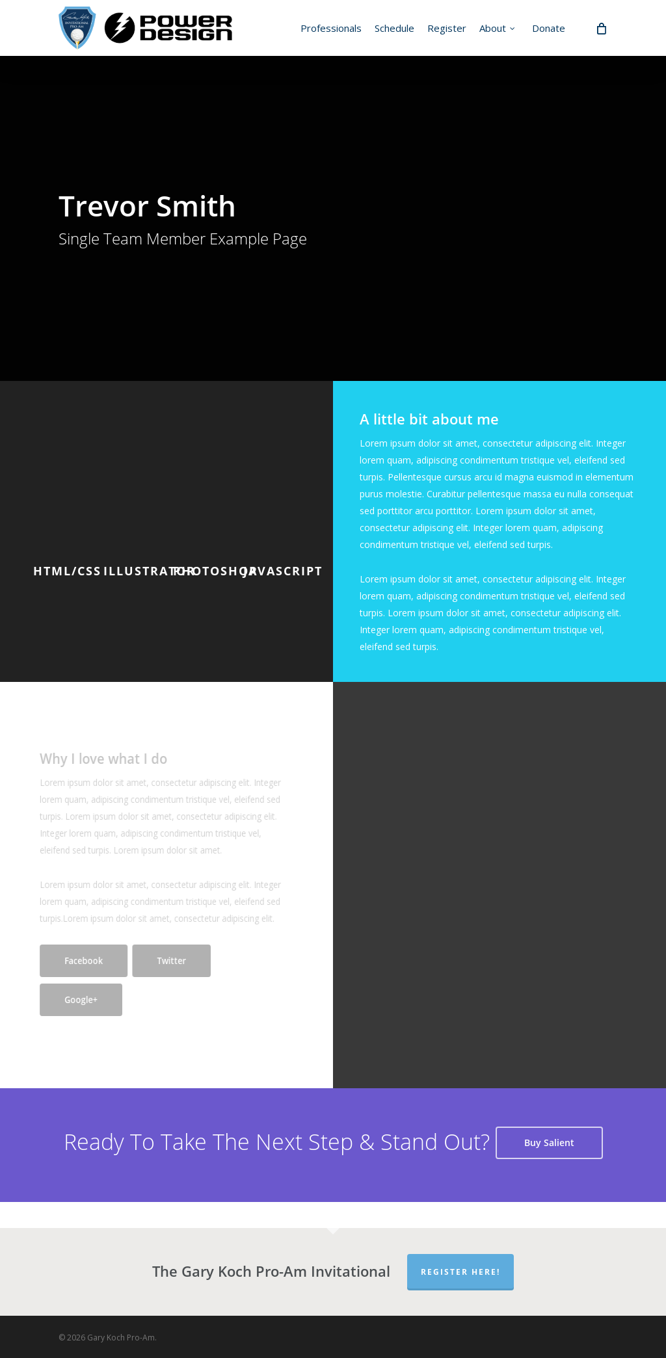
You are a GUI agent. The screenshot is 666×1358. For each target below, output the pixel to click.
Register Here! (460, 1271)
